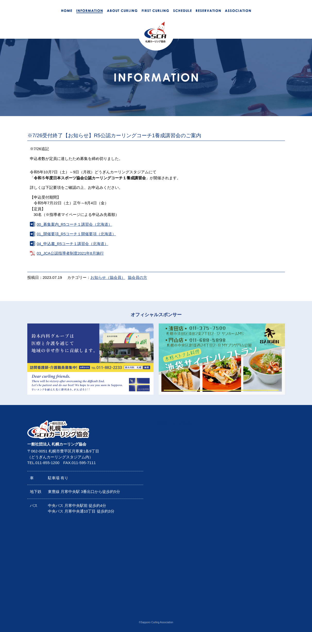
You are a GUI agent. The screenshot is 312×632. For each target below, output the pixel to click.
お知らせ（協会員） (107, 277)
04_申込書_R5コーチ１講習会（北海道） (72, 243)
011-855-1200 (47, 462)
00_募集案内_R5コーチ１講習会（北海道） (74, 224)
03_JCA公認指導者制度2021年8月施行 (70, 253)
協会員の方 (137, 277)
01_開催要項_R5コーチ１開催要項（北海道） (76, 234)
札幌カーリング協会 (173, 423)
